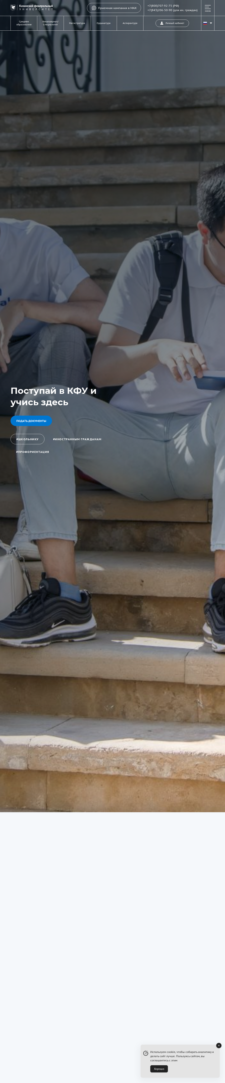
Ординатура (104, 23)
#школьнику (27, 439)
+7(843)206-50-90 (159, 10)
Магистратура (77, 23)
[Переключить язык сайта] (207, 23)
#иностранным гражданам (77, 439)
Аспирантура (130, 23)
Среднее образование (24, 23)
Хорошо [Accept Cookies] (159, 1069)
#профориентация (32, 452)
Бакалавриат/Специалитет (50, 23)
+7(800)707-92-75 (159, 5)
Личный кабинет (172, 23)
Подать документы (31, 421)
